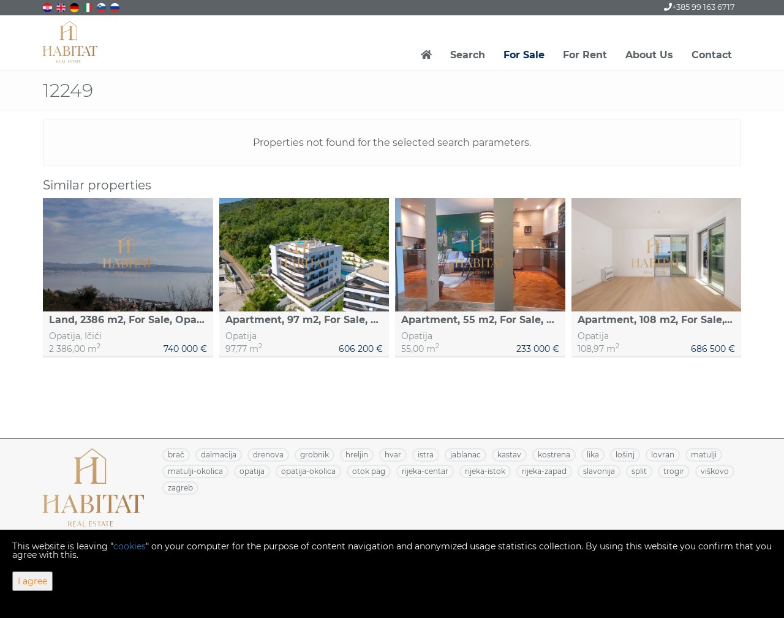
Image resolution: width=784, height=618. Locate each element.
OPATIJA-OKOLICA (308, 471)
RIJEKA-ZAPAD (544, 471)
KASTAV (509, 454)
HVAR (393, 454)
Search (467, 55)
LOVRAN (662, 454)
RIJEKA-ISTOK (485, 471)
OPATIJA (252, 471)
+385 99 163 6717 (699, 7)
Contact (712, 55)
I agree (32, 581)
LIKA (593, 454)
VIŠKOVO (715, 471)
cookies (129, 546)
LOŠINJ (625, 454)
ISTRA (426, 454)
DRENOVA (268, 454)
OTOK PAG (368, 471)
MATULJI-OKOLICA (195, 471)
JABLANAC (465, 454)
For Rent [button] (585, 55)
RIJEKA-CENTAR (425, 471)
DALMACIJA (218, 454)
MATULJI (704, 454)
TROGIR (673, 471)
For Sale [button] (524, 55)
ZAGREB (180, 487)
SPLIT (639, 471)
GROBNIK (314, 454)
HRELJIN (356, 454)
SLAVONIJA (599, 471)
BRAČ (176, 454)
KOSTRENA (554, 454)
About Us (649, 55)
